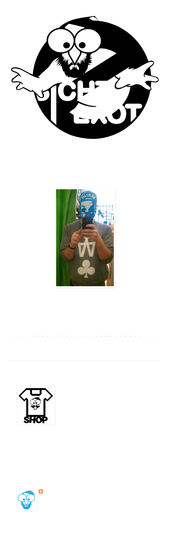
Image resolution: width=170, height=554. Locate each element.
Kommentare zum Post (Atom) (54, 343)
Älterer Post (145, 336)
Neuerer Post (24, 336)
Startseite (85, 336)
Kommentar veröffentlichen (40, 327)
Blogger (119, 528)
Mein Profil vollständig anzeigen (67, 503)
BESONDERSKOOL (55, 491)
